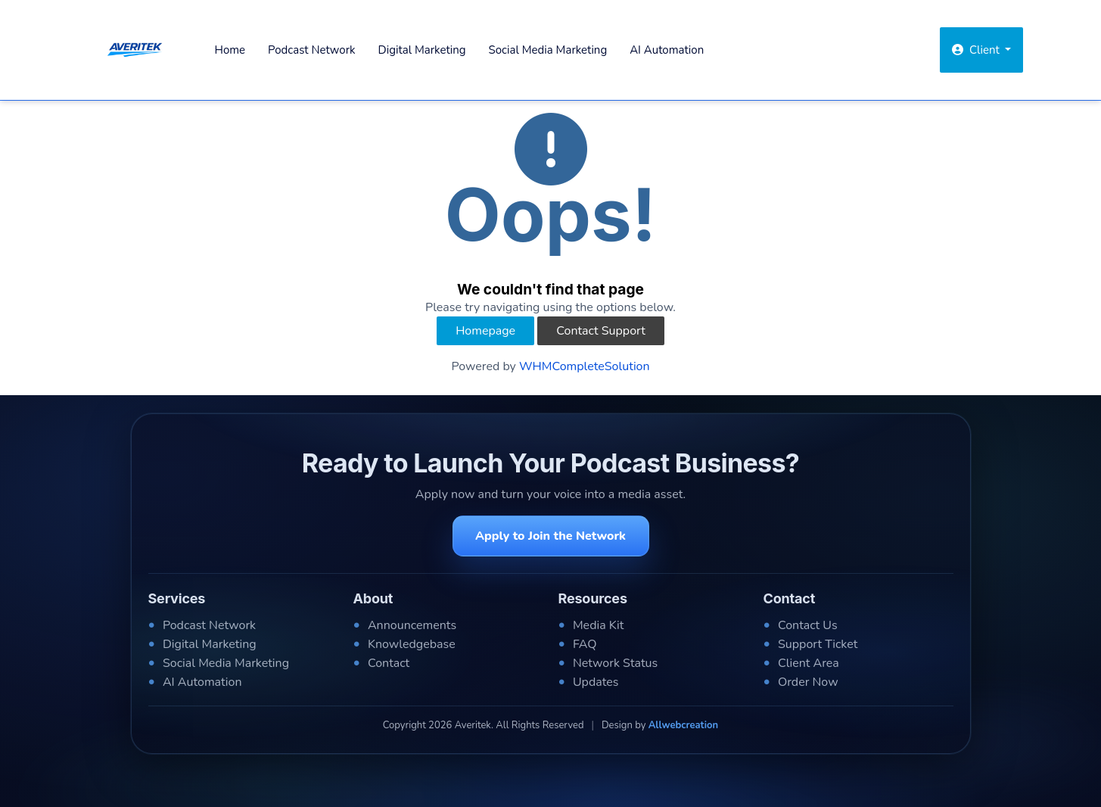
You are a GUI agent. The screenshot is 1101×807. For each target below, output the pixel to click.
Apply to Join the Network (550, 536)
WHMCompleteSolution (584, 366)
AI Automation (667, 50)
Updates (596, 682)
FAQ (585, 644)
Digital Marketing (422, 50)
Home (230, 50)
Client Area (808, 663)
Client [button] (977, 50)
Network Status (615, 663)
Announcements (412, 625)
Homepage (485, 330)
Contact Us (808, 625)
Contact (388, 663)
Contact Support (600, 330)
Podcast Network (311, 50)
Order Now (808, 682)
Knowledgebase (412, 644)
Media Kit (598, 625)
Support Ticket (817, 644)
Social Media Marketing (548, 50)
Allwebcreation (683, 725)
